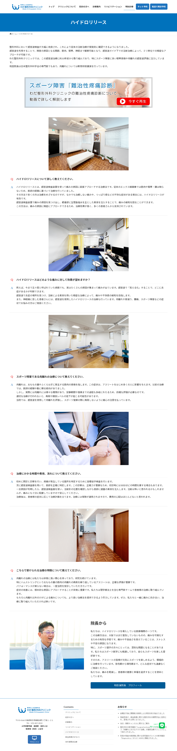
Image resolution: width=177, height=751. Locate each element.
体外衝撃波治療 (71, 742)
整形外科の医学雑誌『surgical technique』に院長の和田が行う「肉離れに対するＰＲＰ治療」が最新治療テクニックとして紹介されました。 (143, 729)
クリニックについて (73, 712)
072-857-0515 (36, 723)
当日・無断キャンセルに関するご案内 (134, 723)
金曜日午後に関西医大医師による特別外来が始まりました (142, 713)
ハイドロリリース (72, 732)
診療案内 (68, 722)
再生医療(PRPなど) (72, 737)
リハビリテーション (73, 727)
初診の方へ (69, 717)
